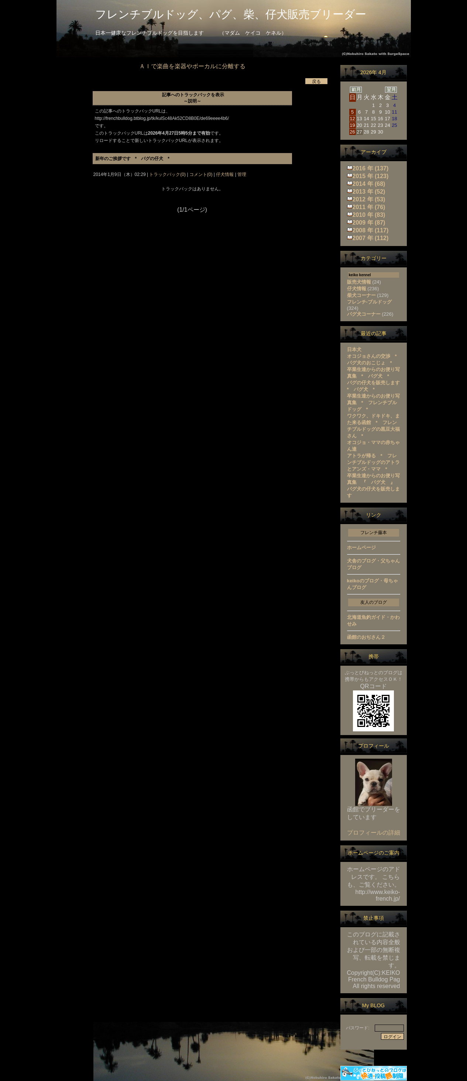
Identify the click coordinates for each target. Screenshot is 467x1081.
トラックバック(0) (167, 174)
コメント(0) (200, 174)
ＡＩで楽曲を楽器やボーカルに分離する (192, 66)
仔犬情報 (225, 174)
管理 (241, 174)
